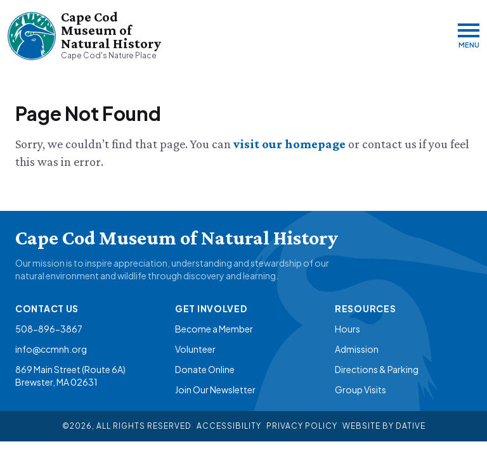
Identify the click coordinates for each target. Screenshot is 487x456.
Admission (357, 349)
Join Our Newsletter (215, 389)
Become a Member (214, 328)
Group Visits (360, 389)
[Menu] (468, 36)
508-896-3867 (48, 328)
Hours (347, 328)
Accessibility (229, 426)
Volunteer (195, 349)
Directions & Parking (377, 369)
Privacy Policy (301, 426)
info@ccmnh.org (51, 349)
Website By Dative (383, 426)
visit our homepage (290, 144)
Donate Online (205, 369)
